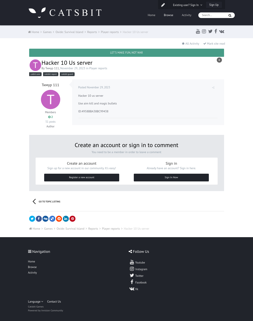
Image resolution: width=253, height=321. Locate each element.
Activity (186, 15)
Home (151, 15)
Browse (168, 15)
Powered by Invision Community (45, 310)
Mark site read (214, 43)
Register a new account (81, 177)
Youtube (137, 262)
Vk (133, 288)
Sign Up (213, 5)
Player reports (98, 68)
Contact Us (54, 301)
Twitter (136, 275)
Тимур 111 (52, 68)
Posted (94, 87)
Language (35, 301)
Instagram (138, 268)
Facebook (138, 282)
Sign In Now (171, 177)
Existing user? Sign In (187, 5)
